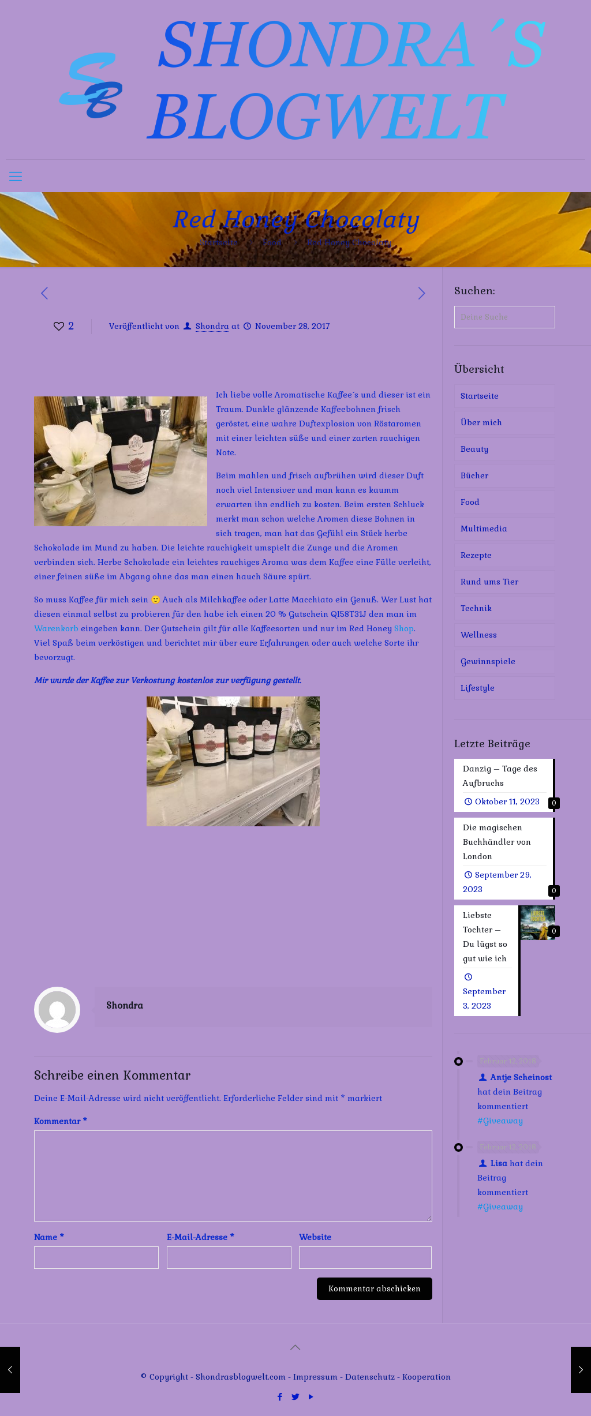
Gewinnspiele (488, 661)
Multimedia (484, 528)
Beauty (474, 449)
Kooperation (426, 1377)
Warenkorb (56, 628)
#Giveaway (500, 1120)
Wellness (479, 635)
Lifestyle (478, 688)
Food (272, 242)
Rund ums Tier (489, 581)
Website (315, 1237)
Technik (476, 608)
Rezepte (476, 555)
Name (49, 1237)
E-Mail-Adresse (200, 1237)
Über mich (481, 422)
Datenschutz (371, 1377)
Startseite (219, 242)
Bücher (474, 475)
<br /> (68, 904)
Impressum (315, 1377)
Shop (404, 628)
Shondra (212, 326)
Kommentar (60, 1121)
